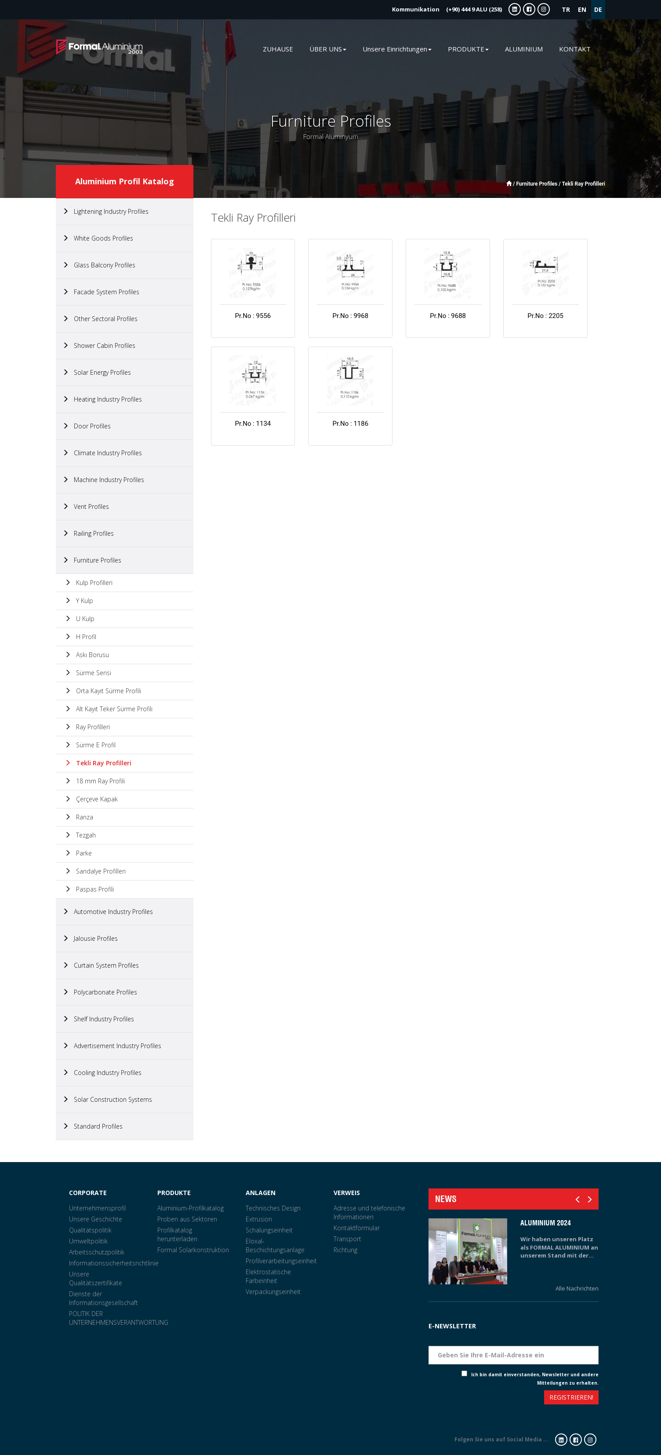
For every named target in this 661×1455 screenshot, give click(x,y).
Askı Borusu (87, 655)
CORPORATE (88, 1192)
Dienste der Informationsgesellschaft (103, 1298)
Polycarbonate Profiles (99, 992)
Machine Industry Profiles (103, 479)
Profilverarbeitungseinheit (281, 1261)
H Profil (80, 636)
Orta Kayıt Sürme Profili (103, 691)
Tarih (590, 1315)
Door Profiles (86, 426)
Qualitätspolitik (90, 1230)
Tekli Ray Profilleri (98, 763)
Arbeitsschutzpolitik (96, 1252)
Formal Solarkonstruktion (193, 1250)
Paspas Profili (89, 889)
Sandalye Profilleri (95, 871)
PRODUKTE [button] (468, 48)
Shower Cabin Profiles (98, 345)
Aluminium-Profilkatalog (190, 1208)
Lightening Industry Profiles (105, 211)
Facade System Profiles (100, 292)
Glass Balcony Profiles (98, 265)
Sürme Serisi (88, 673)
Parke (78, 853)
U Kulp (79, 618)
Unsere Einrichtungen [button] (397, 48)
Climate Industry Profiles (102, 453)
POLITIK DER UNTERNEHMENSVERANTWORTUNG (118, 1318)
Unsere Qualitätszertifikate (95, 1278)
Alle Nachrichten (577, 1288)
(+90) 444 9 (447, 9)
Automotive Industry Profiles (107, 911)
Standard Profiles (92, 1126)
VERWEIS (347, 1192)
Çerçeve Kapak (91, 799)
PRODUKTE (174, 1192)
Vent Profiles (85, 506)
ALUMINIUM (524, 48)
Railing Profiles (88, 533)
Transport (347, 1239)
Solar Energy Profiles (96, 372)
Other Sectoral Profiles (100, 318)
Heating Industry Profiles (102, 399)
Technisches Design (273, 1208)
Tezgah (80, 835)
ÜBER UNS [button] (327, 48)
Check (454, 1374)
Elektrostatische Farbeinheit (268, 1276)
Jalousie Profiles (90, 938)
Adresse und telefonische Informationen (369, 1212)
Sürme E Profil (90, 745)
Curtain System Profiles (100, 965)
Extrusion (259, 1219)
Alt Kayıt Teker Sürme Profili (109, 709)
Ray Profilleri (87, 727)
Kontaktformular (357, 1228)
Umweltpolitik (88, 1241)
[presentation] (461, 1398)
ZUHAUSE (278, 48)
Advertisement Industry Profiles (111, 1046)
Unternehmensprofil (97, 1208)
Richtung (345, 1250)
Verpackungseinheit (273, 1291)
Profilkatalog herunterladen (177, 1234)
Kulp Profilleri (89, 582)
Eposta (588, 1339)
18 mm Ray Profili (95, 781)
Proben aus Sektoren (187, 1219)
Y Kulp (79, 600)
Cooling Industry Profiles (102, 1072)
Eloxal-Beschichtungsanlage (275, 1245)
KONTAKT (575, 48)
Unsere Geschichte (95, 1219)
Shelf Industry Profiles (98, 1019)
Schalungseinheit (269, 1230)
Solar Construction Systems (107, 1099)
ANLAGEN (261, 1192)
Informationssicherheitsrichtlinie (114, 1263)
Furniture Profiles (91, 560)
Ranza (79, 817)
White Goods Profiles (97, 238)
